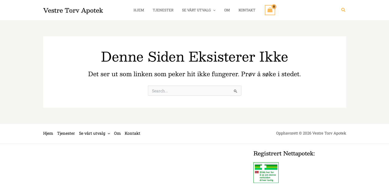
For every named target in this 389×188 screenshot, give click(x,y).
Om (225, 10)
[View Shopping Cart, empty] (266, 10)
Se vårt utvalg (198, 10)
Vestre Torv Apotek (73, 10)
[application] (213, 10)
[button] (343, 10)
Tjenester (164, 10)
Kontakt (244, 10)
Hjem (142, 10)
